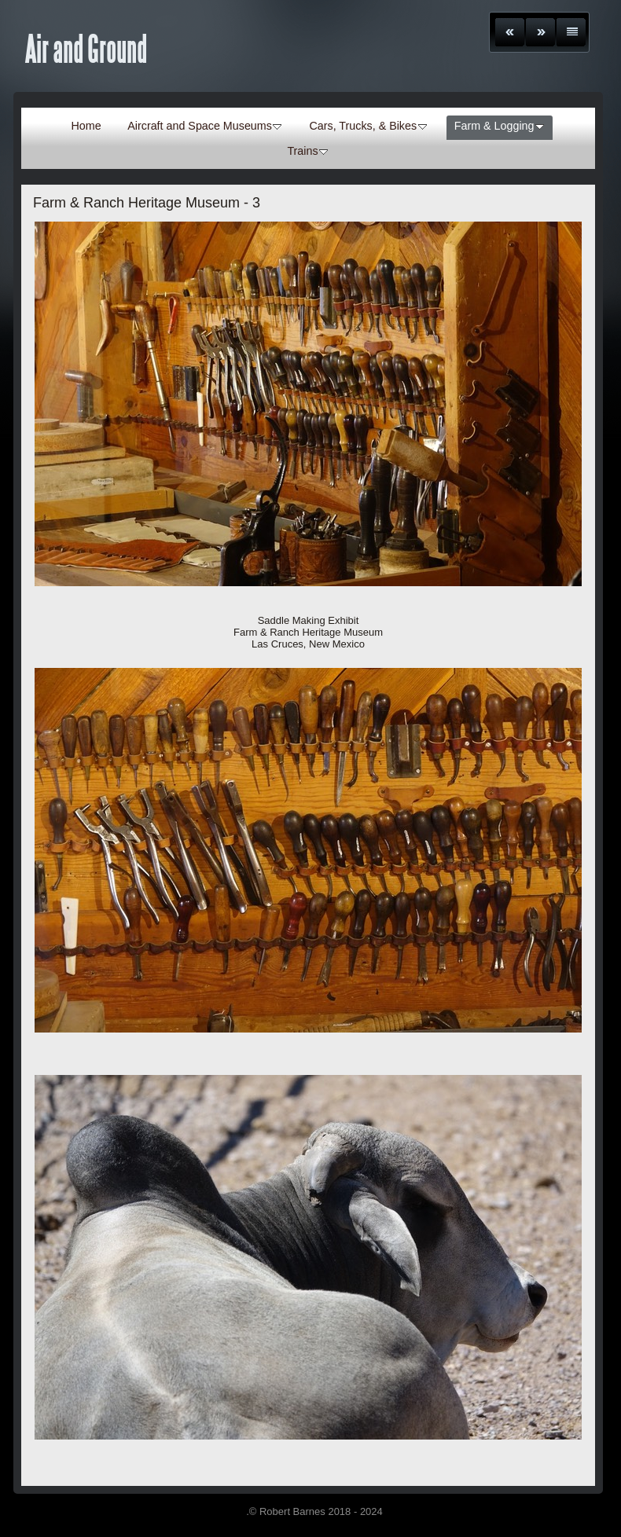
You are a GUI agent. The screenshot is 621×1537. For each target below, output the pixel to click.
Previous (509, 32)
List (571, 32)
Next (540, 32)
